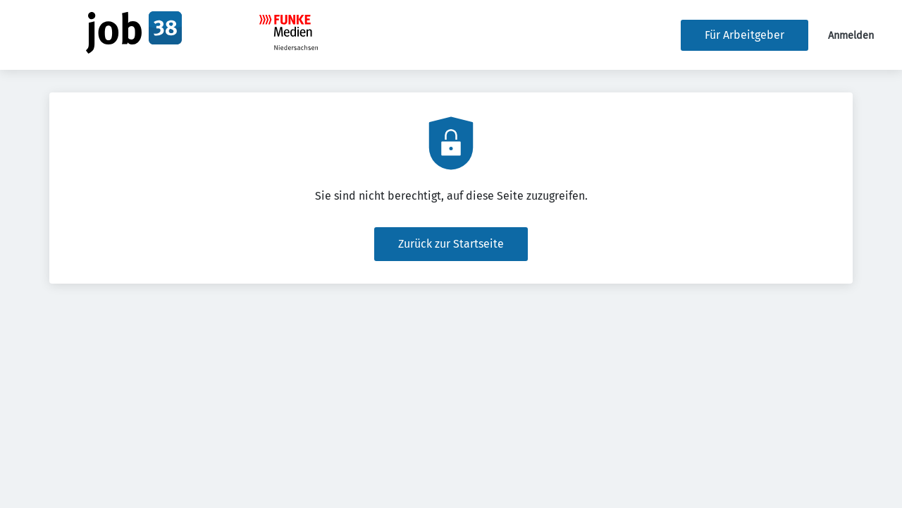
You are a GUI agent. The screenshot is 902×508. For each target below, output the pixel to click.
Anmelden (851, 36)
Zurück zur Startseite (451, 243)
